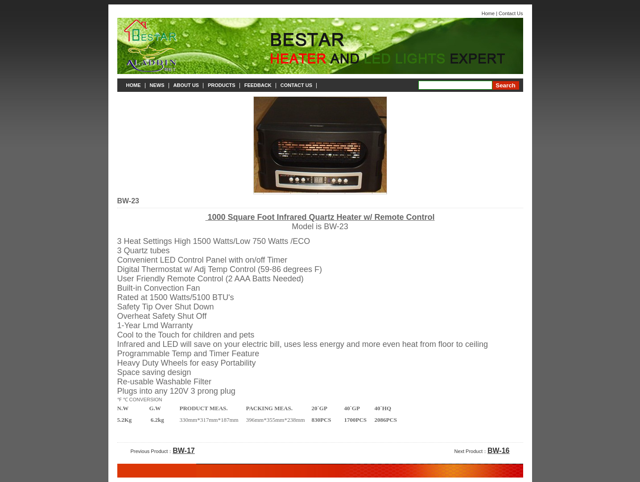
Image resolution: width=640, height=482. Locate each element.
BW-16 (498, 450)
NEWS (157, 85)
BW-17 (183, 450)
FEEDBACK (258, 85)
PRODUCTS (221, 85)
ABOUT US (186, 85)
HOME (133, 85)
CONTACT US (296, 85)
